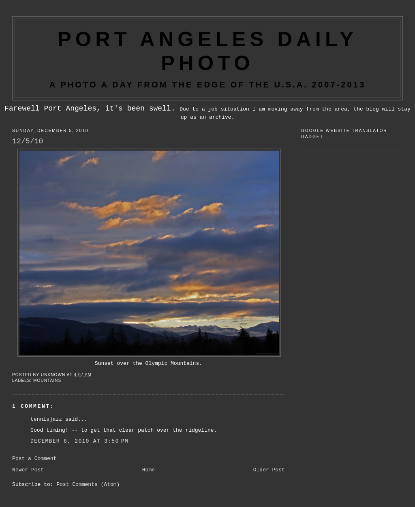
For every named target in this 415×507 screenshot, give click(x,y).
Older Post (269, 470)
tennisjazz (46, 419)
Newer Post (28, 470)
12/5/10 (27, 141)
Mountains (47, 380)
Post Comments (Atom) (88, 484)
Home (148, 470)
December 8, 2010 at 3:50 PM (79, 441)
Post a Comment (34, 459)
